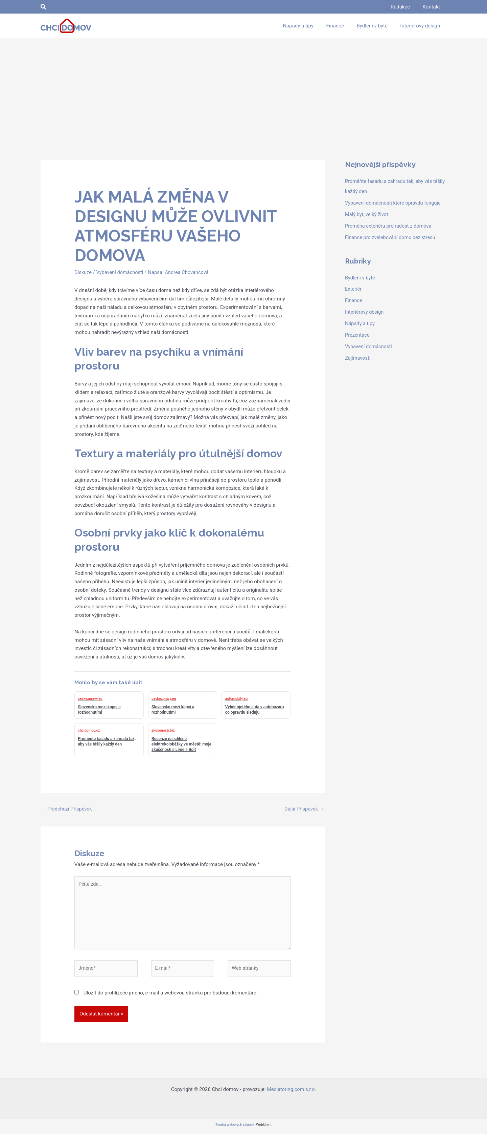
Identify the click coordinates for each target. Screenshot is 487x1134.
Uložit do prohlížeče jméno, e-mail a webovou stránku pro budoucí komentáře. (171, 996)
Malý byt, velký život (367, 214)
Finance (354, 300)
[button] (44, 7)
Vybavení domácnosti (121, 272)
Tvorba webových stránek (235, 1128)
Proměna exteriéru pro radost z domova (389, 226)
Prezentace (357, 335)
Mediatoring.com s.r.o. (291, 1092)
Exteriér (353, 289)
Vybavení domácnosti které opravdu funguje (394, 203)
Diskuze (83, 272)
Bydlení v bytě (360, 277)
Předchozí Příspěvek (67, 809)
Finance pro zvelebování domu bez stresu (391, 237)
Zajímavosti (358, 357)
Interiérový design (365, 312)
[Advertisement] (243, 89)
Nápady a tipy (360, 323)
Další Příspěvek (303, 809)
